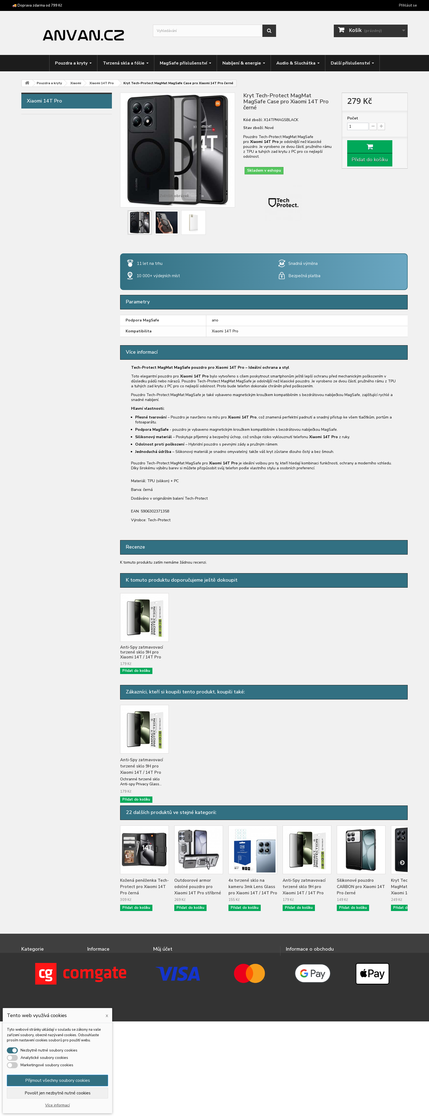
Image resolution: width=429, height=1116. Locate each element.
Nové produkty (101, 957)
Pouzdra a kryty (42, 118)
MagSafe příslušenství (49, 745)
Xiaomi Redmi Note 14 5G (55, 652)
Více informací (57, 1105)
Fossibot (39, 186)
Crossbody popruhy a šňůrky (54, 787)
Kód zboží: (253, 120)
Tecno (36, 330)
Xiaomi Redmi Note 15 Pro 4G (59, 711)
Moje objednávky (168, 957)
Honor (36, 211)
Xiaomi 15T (41, 474)
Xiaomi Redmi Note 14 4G (55, 643)
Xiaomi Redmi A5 (46, 550)
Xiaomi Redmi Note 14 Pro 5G (59, 669)
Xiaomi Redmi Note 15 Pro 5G (59, 720)
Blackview (40, 144)
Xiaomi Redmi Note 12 (52, 559)
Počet (352, 118)
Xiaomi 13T (41, 440)
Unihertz (38, 355)
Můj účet (162, 949)
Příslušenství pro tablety (52, 796)
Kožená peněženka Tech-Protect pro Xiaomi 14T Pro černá (144, 887)
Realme (38, 304)
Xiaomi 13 (40, 381)
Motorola (39, 245)
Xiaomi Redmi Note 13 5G (55, 610)
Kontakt (95, 972)
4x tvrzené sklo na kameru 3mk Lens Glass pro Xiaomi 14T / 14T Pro (144, 652)
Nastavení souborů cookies (178, 993)
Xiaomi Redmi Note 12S (53, 593)
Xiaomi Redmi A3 (46, 542)
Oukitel (37, 288)
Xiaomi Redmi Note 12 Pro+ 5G (60, 584)
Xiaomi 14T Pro (45, 465)
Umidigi (37, 347)
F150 (35, 177)
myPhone (39, 254)
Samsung (39, 313)
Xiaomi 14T (41, 457)
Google (37, 194)
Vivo (34, 364)
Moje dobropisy (167, 965)
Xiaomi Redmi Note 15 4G (55, 694)
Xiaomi (37, 372)
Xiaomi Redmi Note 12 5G (55, 567)
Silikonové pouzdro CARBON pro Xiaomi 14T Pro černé (361, 887)
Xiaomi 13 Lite (44, 389)
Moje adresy (164, 972)
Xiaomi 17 (40, 432)
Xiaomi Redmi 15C (48, 533)
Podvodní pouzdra (45, 821)
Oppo (36, 279)
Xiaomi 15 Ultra (45, 423)
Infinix (36, 237)
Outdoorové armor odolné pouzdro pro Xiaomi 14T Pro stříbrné (197, 887)
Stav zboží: (253, 127)
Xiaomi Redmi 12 (46, 491)
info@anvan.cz (321, 969)
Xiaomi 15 (40, 415)
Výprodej (36, 830)
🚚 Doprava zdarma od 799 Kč (37, 5)
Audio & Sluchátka (45, 762)
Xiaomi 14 (40, 398)
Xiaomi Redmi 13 (46, 499)
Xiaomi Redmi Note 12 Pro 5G (59, 576)
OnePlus (38, 271)
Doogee (38, 169)
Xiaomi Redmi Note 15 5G (55, 703)
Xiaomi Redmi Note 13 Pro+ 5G (60, 635)
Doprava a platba (103, 998)
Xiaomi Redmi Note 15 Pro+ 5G (60, 728)
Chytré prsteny (42, 813)
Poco (35, 296)
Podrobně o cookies (106, 991)
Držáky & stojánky (44, 771)
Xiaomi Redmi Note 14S (53, 686)
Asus (35, 135)
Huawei (38, 228)
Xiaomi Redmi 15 (46, 508)
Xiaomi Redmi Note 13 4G (55, 601)
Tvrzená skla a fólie (46, 737)
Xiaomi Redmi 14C (48, 525)
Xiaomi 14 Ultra (45, 406)
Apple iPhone (43, 127)
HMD (35, 203)
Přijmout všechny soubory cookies (57, 1080)
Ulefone (38, 338)
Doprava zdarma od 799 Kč (112, 1005)
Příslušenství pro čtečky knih (55, 804)
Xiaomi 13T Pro (45, 449)
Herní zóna (37, 779)
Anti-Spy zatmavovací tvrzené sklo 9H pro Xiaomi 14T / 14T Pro (195, 652)
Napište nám (99, 965)
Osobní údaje (165, 979)
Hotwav (38, 220)
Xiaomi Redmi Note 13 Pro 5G (59, 626)
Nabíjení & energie (45, 754)
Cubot (36, 160)
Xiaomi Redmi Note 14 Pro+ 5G (60, 677)
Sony (35, 321)
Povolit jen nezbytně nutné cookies (58, 1093)
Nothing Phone (44, 262)
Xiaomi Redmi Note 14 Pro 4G (59, 660)
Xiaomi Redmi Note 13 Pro (56, 618)
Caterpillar (40, 152)
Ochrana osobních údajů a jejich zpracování (111, 982)
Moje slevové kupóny (172, 986)
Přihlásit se (408, 5)
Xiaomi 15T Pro (45, 482)
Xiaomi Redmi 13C (48, 516)
